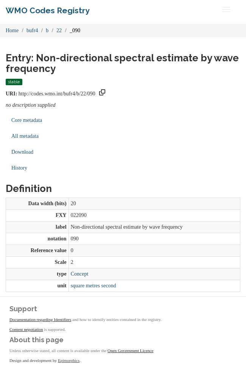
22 (59, 30)
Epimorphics (68, 360)
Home (12, 30)
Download (22, 152)
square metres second (93, 285)
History (19, 168)
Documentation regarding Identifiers (40, 319)
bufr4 (32, 30)
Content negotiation (26, 329)
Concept (80, 274)
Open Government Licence (130, 350)
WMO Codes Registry (48, 10)
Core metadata (26, 120)
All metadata (25, 136)
